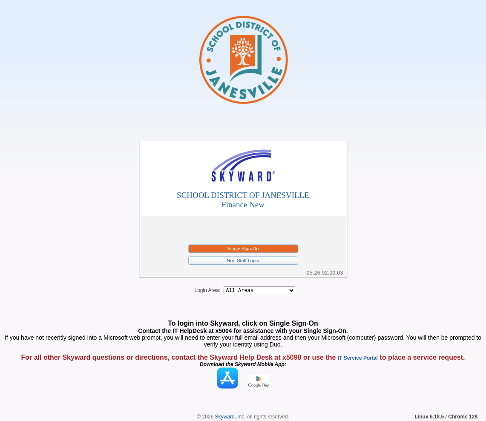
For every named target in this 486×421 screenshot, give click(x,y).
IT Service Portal (358, 359)
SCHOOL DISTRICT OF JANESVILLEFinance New (243, 200)
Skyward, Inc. (230, 418)
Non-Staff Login (243, 260)
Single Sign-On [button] (243, 248)
